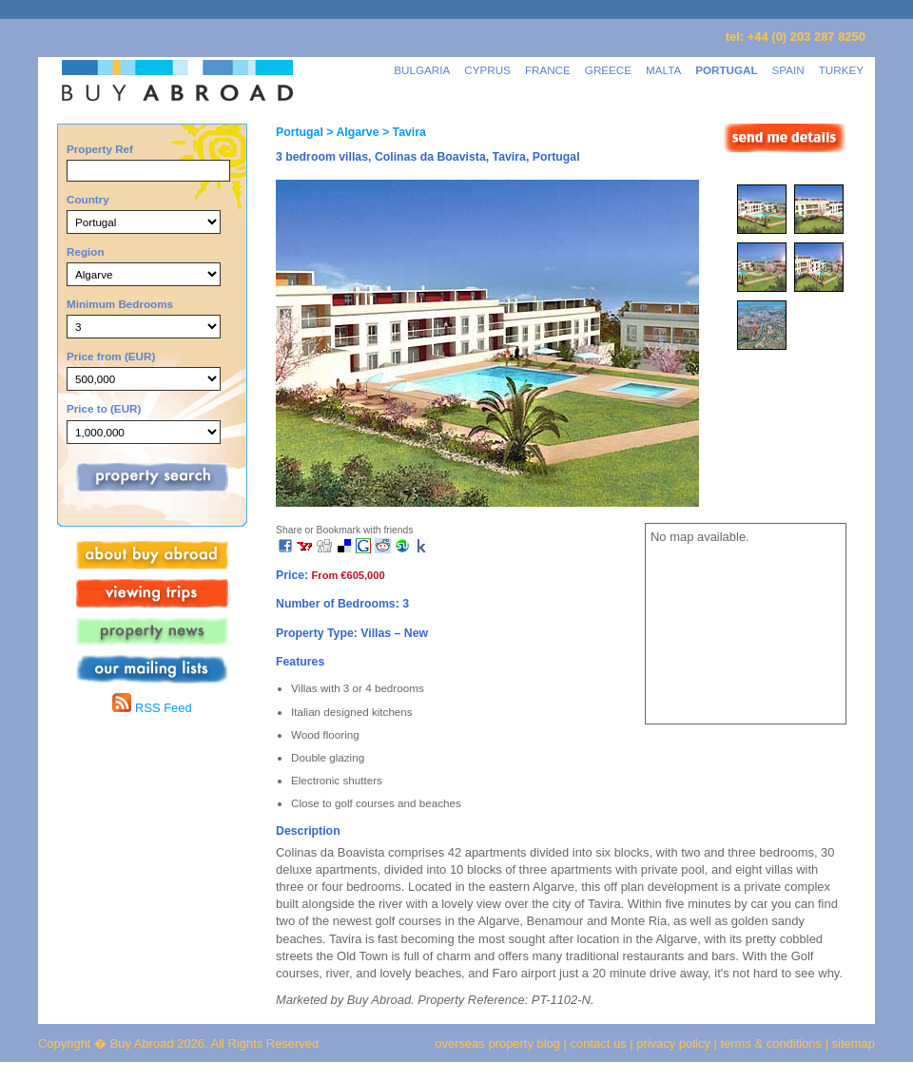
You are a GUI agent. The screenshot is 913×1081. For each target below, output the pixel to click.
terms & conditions (773, 1043)
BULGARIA (422, 70)
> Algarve (351, 132)
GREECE (608, 70)
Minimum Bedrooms (120, 304)
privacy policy (673, 1043)
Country (88, 199)
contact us (599, 1043)
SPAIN (788, 70)
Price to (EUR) (104, 408)
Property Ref (100, 149)
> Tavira (402, 132)
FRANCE (548, 70)
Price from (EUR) (111, 356)
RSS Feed (151, 708)
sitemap (851, 1043)
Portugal (299, 132)
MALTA (663, 70)
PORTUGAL (726, 70)
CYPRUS (487, 70)
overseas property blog (497, 1043)
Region (86, 251)
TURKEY (841, 70)
